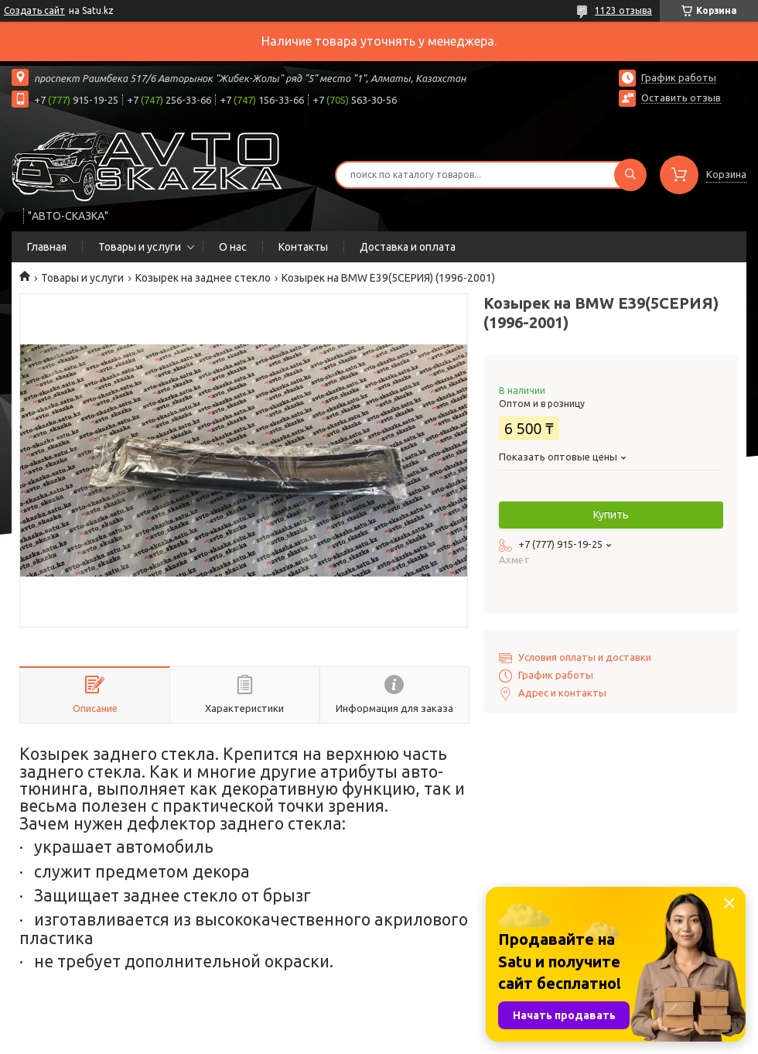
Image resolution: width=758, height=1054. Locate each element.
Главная (47, 246)
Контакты (303, 246)
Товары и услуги (139, 246)
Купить (611, 514)
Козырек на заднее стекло (203, 278)
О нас (233, 246)
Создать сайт (34, 10)
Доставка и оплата (408, 246)
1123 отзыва (623, 10)
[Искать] (630, 175)
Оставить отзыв (681, 97)
